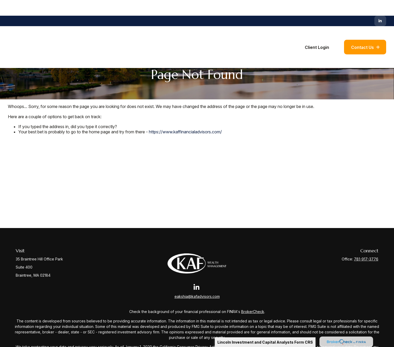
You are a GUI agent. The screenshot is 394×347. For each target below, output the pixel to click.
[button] (196, 31)
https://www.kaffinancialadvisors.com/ (185, 131)
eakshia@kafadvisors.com (197, 296)
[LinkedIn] (380, 5)
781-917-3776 (366, 259)
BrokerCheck (252, 311)
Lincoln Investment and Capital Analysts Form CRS (265, 342)
